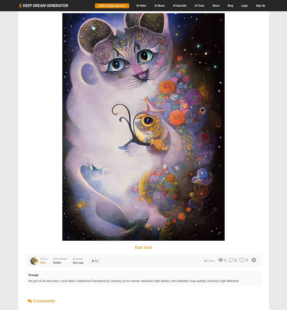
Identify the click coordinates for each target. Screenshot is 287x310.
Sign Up (260, 5)
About (216, 5)
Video (141, 5)
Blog (230, 5)
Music (159, 5)
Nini (43, 262)
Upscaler (180, 5)
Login (244, 5)
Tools (199, 5)
